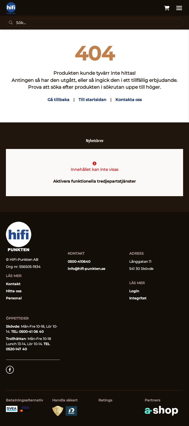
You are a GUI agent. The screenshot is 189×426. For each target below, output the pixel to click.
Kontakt (13, 284)
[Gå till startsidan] (11, 8)
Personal (14, 298)
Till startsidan (92, 99)
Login (134, 291)
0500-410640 (79, 261)
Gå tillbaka (58, 99)
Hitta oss (13, 291)
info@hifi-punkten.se (86, 268)
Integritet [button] (137, 298)
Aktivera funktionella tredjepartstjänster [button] (94, 181)
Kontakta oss (128, 99)
